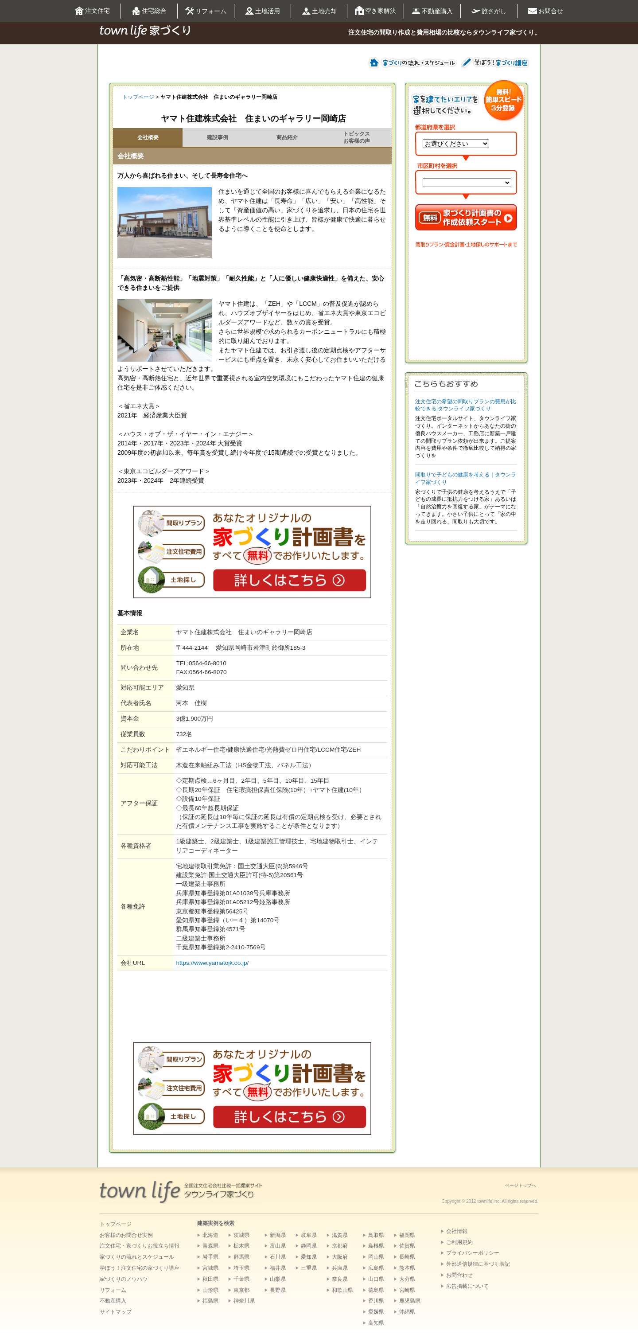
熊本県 (407, 1268)
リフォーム (205, 11)
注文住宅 (92, 11)
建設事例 (217, 137)
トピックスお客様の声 (356, 137)
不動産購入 (432, 12)
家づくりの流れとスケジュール (137, 1257)
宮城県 (210, 1268)
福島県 (210, 1301)
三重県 (309, 1268)
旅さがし (488, 11)
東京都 (241, 1290)
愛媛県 (376, 1312)
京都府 (340, 1246)
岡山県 (376, 1257)
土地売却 (319, 11)
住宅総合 (149, 11)
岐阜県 (309, 1235)
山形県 (210, 1290)
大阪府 (340, 1257)
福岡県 (407, 1235)
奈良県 (340, 1279)
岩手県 (210, 1257)
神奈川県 (244, 1301)
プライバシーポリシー (472, 1253)
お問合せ (545, 12)
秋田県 (210, 1279)
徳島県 (376, 1290)
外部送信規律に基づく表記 (478, 1264)
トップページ (138, 97)
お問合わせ (459, 1275)
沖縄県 (407, 1312)
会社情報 (456, 1231)
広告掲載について (467, 1286)
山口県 (376, 1279)
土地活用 (262, 11)
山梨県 (278, 1279)
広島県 (376, 1268)
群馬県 (241, 1257)
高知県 (376, 1323)
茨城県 (241, 1235)
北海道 (210, 1235)
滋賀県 (340, 1235)
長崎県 (407, 1257)
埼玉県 (241, 1268)
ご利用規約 (459, 1242)
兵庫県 (340, 1268)
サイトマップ (116, 1312)
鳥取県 (376, 1235)
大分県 (407, 1279)
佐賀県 (407, 1246)
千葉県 (241, 1279)
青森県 (210, 1246)
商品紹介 (287, 137)
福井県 (278, 1268)
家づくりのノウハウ (124, 1279)
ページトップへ (520, 1185)
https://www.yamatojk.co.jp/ (212, 963)
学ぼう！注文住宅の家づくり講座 (139, 1268)
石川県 (278, 1257)
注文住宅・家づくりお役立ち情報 (139, 1246)
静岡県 (309, 1246)
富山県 (278, 1246)
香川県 (376, 1301)
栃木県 (241, 1246)
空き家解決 (375, 11)
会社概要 (148, 137)
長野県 (278, 1290)
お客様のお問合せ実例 (126, 1235)
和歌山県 (342, 1290)
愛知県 (309, 1257)
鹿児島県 (409, 1301)
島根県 (376, 1246)
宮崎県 (407, 1290)
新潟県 (278, 1235)
